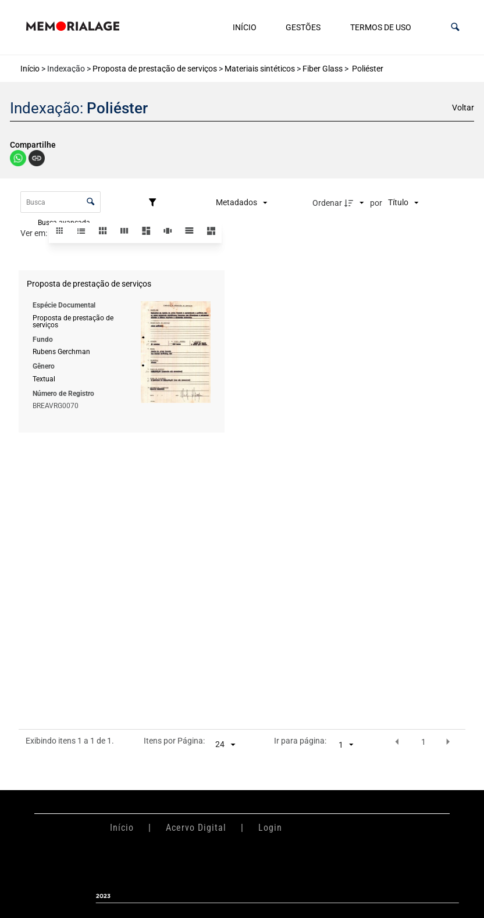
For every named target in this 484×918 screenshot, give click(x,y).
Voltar (463, 107)
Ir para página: (300, 741)
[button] (455, 27)
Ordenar (327, 203)
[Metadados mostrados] (241, 202)
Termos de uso (380, 27)
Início (245, 27)
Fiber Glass (322, 68)
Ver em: (34, 233)
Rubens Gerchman (61, 352)
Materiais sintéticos (260, 68)
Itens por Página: (174, 741)
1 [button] (423, 741)
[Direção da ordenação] (355, 202)
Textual (44, 378)
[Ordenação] (403, 202)
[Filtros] (155, 202)
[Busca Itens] (60, 202)
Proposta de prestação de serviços (154, 68)
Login (270, 827)
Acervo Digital (196, 827)
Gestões (303, 27)
